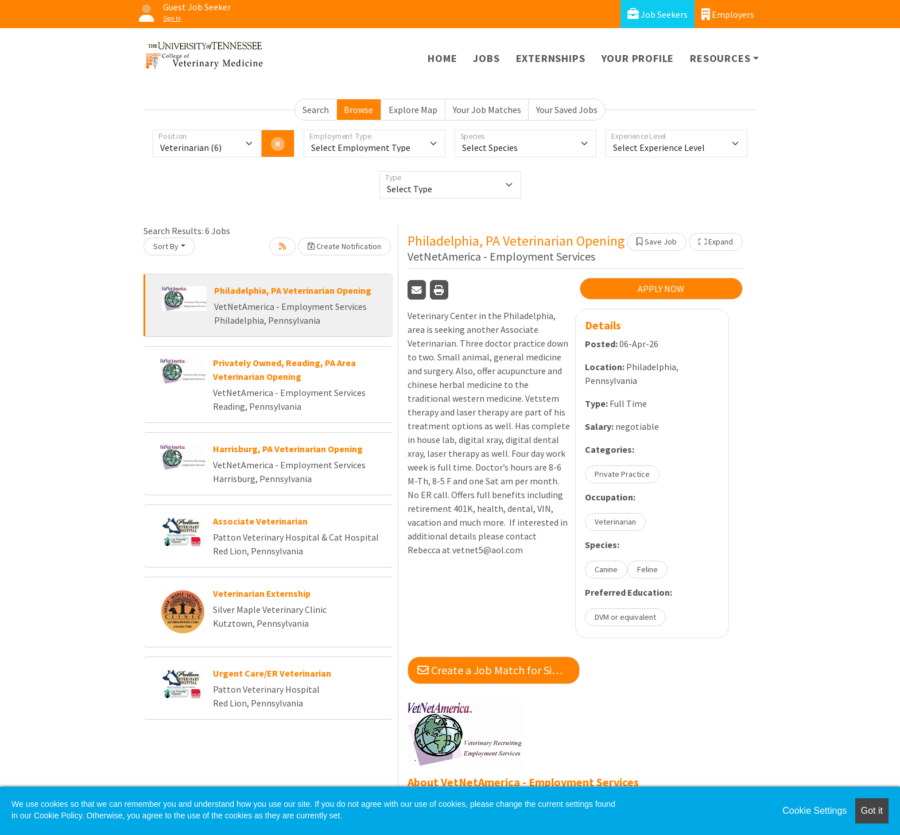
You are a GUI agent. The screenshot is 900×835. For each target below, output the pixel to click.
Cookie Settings (814, 810)
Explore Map (413, 109)
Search (315, 109)
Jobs (486, 58)
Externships (550, 58)
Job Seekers (657, 14)
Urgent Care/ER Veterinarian (272, 673)
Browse (358, 109)
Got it (872, 810)
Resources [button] (720, 58)
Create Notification (344, 246)
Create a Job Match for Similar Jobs (498, 670)
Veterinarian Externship (262, 593)
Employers (727, 14)
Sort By (166, 246)
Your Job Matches (487, 109)
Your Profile (638, 58)
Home (442, 58)
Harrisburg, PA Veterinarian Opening (288, 449)
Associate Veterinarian (260, 521)
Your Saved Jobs (567, 109)
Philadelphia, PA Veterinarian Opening (292, 290)
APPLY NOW (661, 288)
